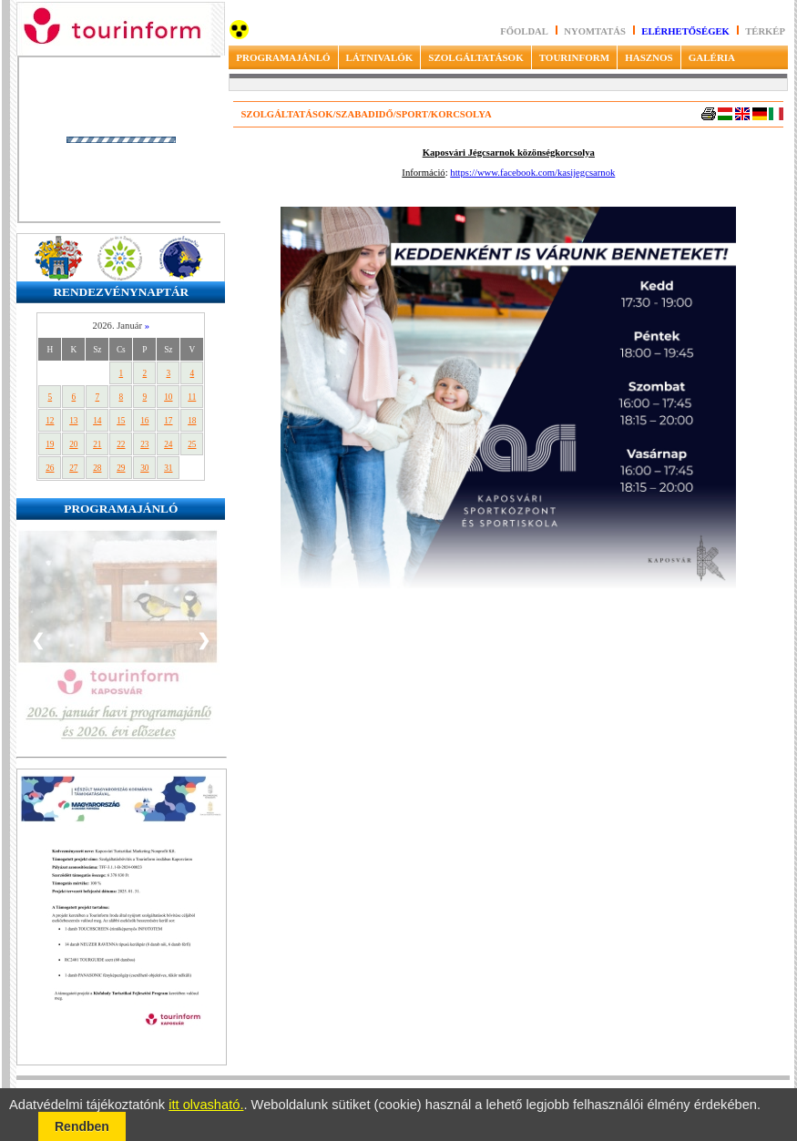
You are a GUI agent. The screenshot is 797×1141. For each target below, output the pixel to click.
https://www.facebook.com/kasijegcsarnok (532, 173)
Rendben (82, 1126)
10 (168, 397)
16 (144, 420)
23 (144, 444)
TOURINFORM (574, 57)
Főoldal (524, 31)
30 (144, 468)
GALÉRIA (712, 57)
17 (168, 420)
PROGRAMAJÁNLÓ (283, 57)
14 (97, 420)
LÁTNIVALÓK (380, 57)
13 (73, 420)
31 (168, 468)
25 (192, 444)
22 (121, 444)
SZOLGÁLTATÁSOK (475, 57)
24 (168, 444)
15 (121, 420)
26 (50, 468)
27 (73, 468)
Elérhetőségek (685, 31)
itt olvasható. (206, 1104)
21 (97, 444)
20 (73, 444)
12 (50, 420)
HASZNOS (649, 57)
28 (97, 468)
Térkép (765, 31)
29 (121, 468)
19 (50, 444)
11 (192, 397)
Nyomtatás (596, 31)
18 (192, 420)
